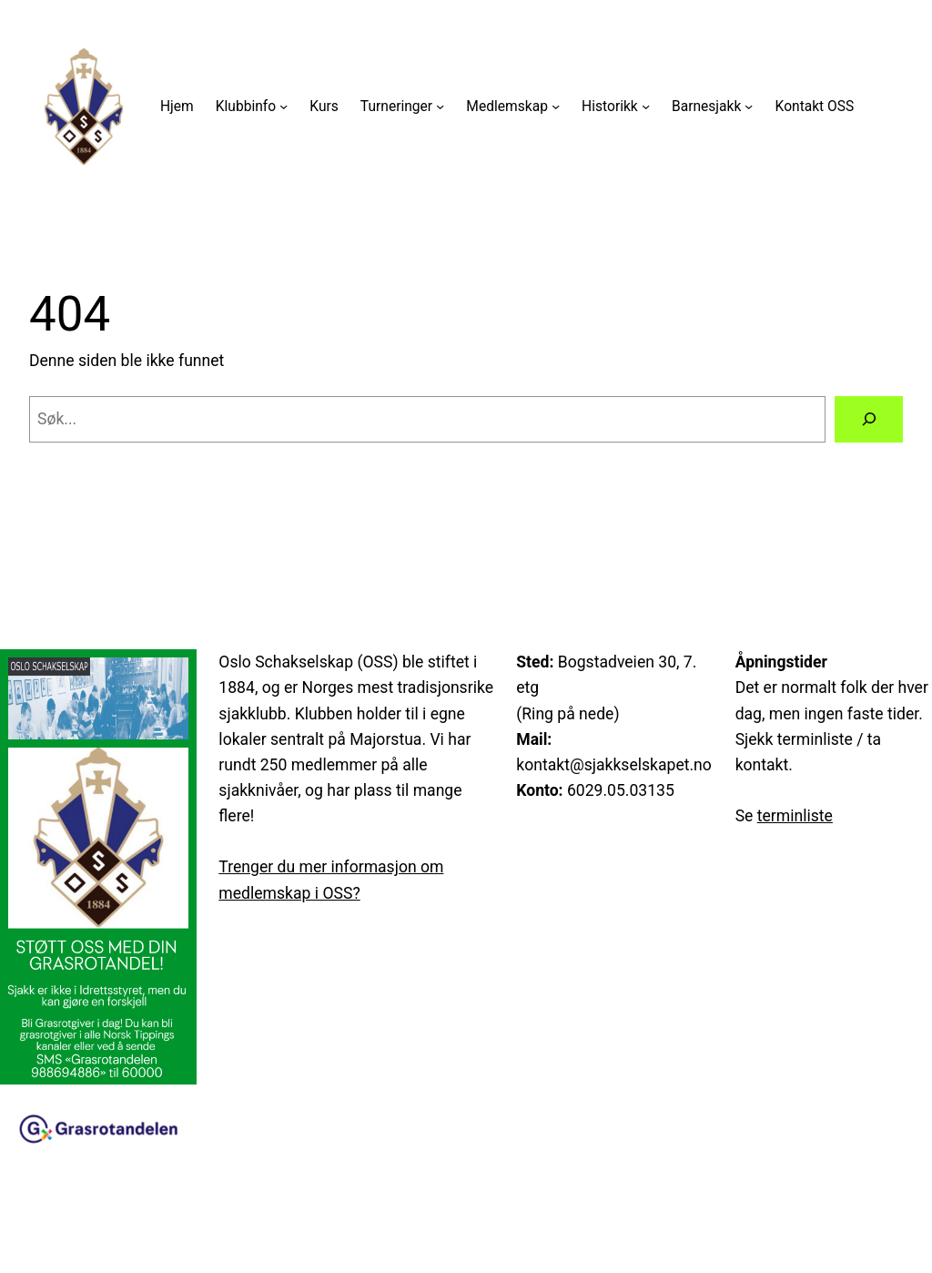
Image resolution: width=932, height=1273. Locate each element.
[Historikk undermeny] (646, 106)
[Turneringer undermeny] (440, 106)
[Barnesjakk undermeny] (749, 106)
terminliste (795, 816)
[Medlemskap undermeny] (556, 106)
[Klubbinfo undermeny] (283, 106)
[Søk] (869, 419)
